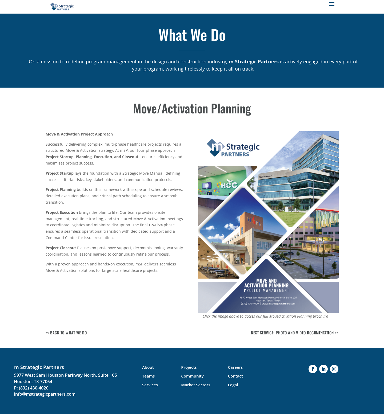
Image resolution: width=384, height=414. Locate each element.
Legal (233, 384)
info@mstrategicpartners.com (45, 394)
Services (150, 384)
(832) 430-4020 (34, 388)
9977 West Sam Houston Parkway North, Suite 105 (65, 375)
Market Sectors (195, 384)
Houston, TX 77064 (33, 381)
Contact (235, 376)
